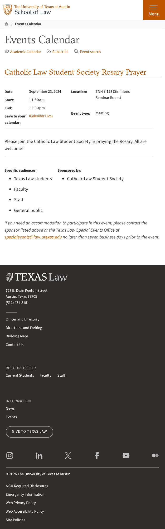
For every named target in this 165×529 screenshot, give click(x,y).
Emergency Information (25, 494)
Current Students (20, 375)
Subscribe (57, 52)
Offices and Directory (22, 319)
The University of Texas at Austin (44, 474)
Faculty (45, 375)
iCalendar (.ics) (41, 116)
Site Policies (15, 520)
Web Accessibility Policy (25, 511)
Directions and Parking (24, 328)
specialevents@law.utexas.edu (33, 237)
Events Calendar (28, 24)
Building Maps (17, 336)
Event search (87, 52)
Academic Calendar (23, 52)
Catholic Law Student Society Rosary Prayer (75, 72)
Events (11, 417)
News (10, 408)
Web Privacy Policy (21, 503)
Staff (61, 375)
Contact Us (15, 345)
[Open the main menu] (154, 10)
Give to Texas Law (29, 431)
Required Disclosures (27, 486)
